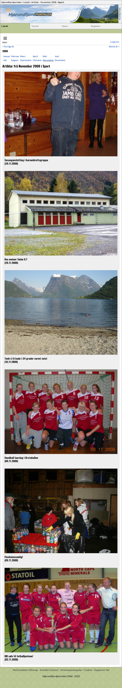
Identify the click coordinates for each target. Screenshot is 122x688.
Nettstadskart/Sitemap (25, 670)
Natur (65, 26)
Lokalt (26, 2)
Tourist (35, 26)
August (14, 60)
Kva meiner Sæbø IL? (16, 259)
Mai (45, 56)
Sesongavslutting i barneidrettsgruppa (26, 160)
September (26, 60)
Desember (60, 60)
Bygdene (95, 26)
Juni (57, 56)
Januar (6, 56)
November (48, 60)
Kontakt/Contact (49, 670)
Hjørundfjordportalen (11, 2)
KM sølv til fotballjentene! (19, 656)
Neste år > (114, 46)
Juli (4, 60)
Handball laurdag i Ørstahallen (21, 457)
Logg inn (114, 41)
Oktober (37, 60)
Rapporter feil (101, 670)
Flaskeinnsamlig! (14, 557)
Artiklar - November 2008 (43, 2)
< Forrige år (8, 46)
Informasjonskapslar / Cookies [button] (76, 670)
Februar (15, 56)
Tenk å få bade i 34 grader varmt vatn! (26, 358)
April (35, 56)
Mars (23, 56)
